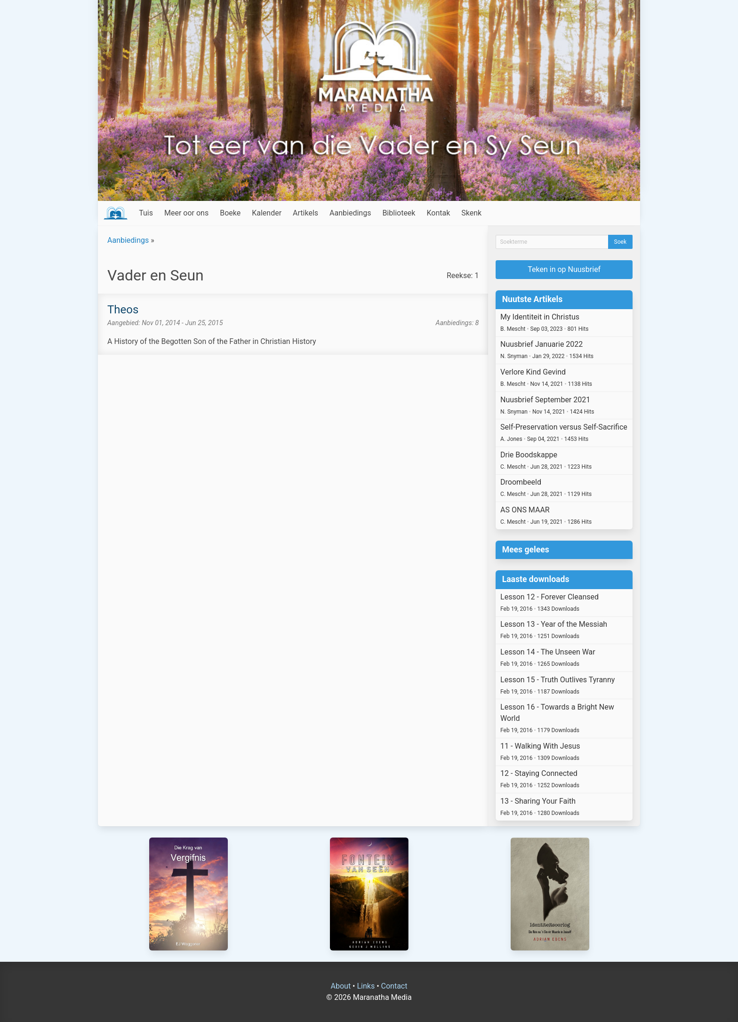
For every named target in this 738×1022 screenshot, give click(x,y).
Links (366, 986)
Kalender (266, 212)
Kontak (438, 212)
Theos (122, 309)
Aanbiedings (350, 212)
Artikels (305, 212)
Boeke (230, 212)
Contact (394, 986)
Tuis (146, 212)
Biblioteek (398, 212)
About (341, 986)
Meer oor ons (186, 212)
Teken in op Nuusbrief (564, 269)
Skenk (471, 212)
